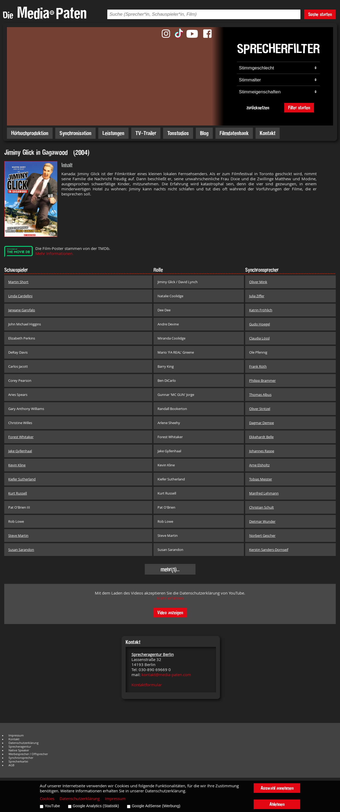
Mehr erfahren (170, 598)
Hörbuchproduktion (29, 133)
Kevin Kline (17, 465)
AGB (11, 765)
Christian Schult (261, 507)
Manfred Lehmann (264, 493)
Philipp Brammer (262, 380)
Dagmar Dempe (261, 422)
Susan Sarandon (21, 549)
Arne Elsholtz (259, 465)
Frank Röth (258, 366)
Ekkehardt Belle (261, 436)
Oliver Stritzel (259, 408)
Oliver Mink (258, 281)
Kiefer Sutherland (22, 479)
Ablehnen (276, 804)
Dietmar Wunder (262, 521)
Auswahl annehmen (277, 788)
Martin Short (18, 281)
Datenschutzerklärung (23, 743)
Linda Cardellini (20, 296)
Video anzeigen (170, 612)
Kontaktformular (146, 684)
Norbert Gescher (262, 535)
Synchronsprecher (20, 758)
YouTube (52, 806)
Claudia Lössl (259, 338)
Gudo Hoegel (259, 324)
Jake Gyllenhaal (20, 451)
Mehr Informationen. (54, 253)
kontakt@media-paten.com (166, 674)
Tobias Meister (260, 479)
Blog (204, 133)
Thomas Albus (260, 394)
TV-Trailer (145, 133)
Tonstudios (178, 133)
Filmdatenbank (234, 133)
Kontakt (267, 133)
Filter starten (299, 107)
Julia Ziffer (256, 296)
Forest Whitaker (20, 436)
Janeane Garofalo (21, 310)
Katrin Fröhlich (260, 310)
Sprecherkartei (18, 761)
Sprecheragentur (19, 746)
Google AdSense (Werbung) (156, 806)
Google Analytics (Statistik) (96, 806)
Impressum (16, 735)
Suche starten (320, 14)
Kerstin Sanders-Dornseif (268, 549)
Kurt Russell (17, 493)
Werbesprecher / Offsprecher (28, 754)
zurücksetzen (257, 107)
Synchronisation (75, 133)
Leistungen (113, 133)
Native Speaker (18, 750)
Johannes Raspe (261, 451)
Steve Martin (18, 535)
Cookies (47, 798)
